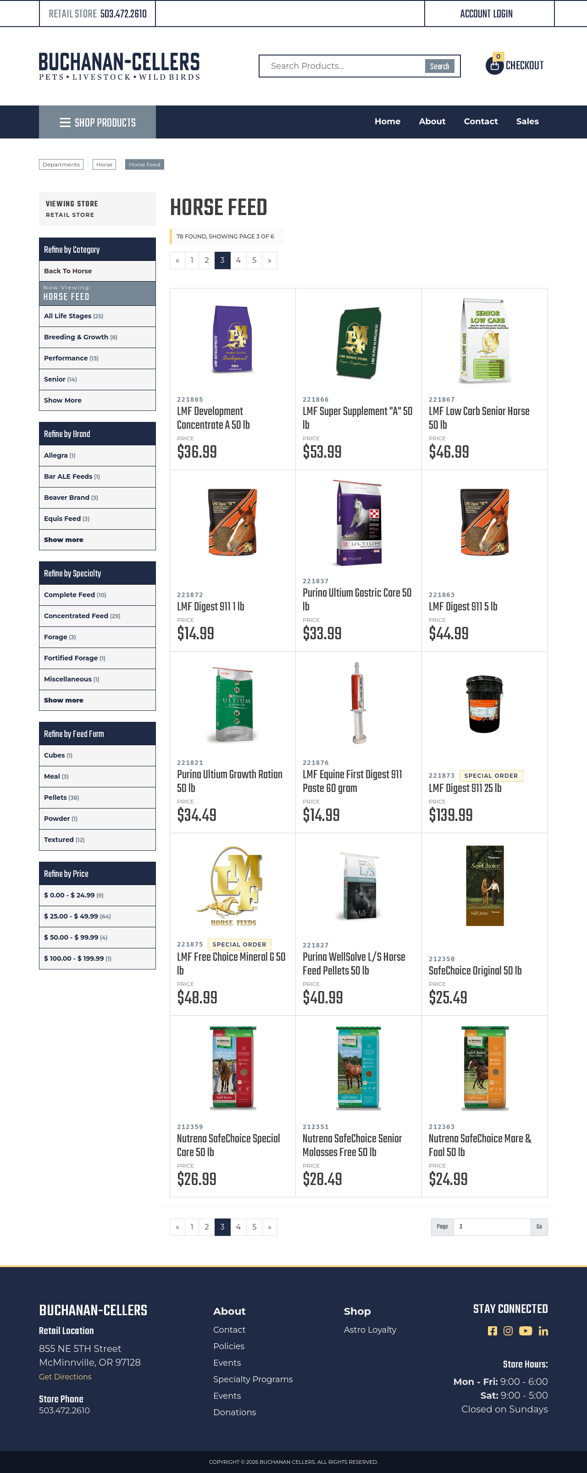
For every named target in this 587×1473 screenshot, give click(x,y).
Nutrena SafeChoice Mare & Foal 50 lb (480, 1146)
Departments (61, 164)
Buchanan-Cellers (93, 1311)
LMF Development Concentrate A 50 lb (213, 419)
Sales (527, 121)
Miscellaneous (68, 679)
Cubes (54, 755)
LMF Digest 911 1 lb (210, 607)
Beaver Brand (66, 497)
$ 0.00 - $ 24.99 (69, 895)
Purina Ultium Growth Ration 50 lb (229, 782)
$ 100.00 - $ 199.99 (74, 958)
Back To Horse (68, 271)
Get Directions (65, 1377)
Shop (357, 1311)
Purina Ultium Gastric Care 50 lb (357, 600)
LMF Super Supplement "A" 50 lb (358, 419)
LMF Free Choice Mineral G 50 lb (231, 964)
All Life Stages (67, 316)
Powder (57, 818)
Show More (63, 400)
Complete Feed (69, 595)
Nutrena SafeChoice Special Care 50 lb (228, 1146)
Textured (59, 840)
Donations (234, 1412)
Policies (228, 1346)
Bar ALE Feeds (68, 476)
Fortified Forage (71, 658)
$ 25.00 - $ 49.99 (71, 916)
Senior (55, 379)
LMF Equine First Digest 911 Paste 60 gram (352, 782)
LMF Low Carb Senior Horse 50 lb (479, 419)
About (432, 121)
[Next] (269, 260)
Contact (481, 121)
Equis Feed (62, 519)
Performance (66, 358)
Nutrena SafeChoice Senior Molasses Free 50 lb (352, 1146)
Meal (52, 776)
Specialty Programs (253, 1379)
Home (388, 121)
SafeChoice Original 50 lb (475, 971)
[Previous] (177, 260)
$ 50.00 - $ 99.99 (71, 937)
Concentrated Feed (76, 616)
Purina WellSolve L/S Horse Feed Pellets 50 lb (354, 964)
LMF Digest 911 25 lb (465, 789)
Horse (104, 164)
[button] (489, 14)
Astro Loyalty (370, 1330)
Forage (55, 637)
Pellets (55, 797)
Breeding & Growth (76, 337)
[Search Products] (360, 66)
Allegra (56, 455)
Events (227, 1363)
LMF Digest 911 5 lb (463, 607)
